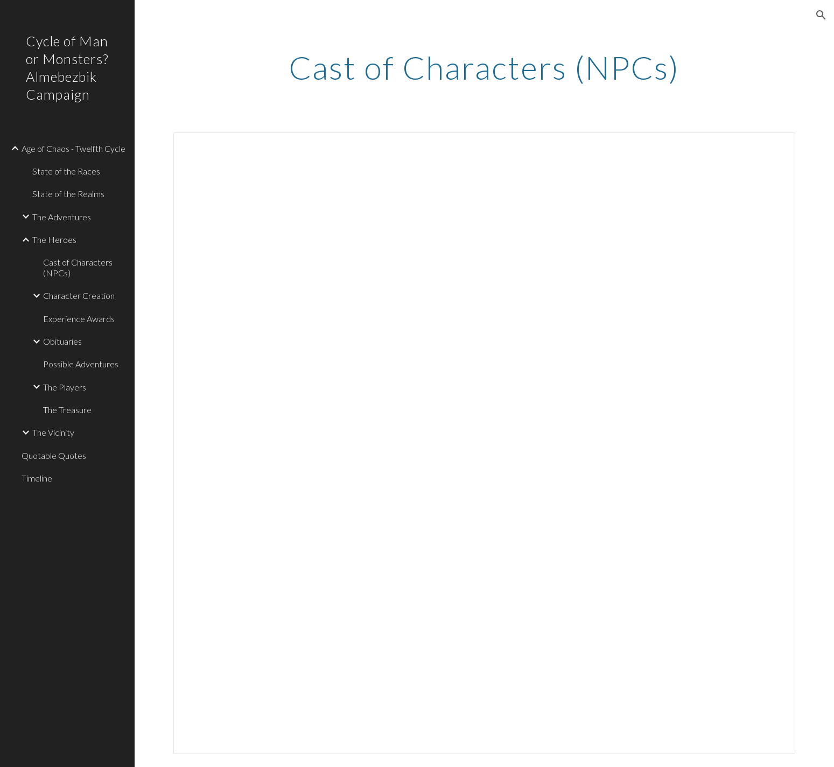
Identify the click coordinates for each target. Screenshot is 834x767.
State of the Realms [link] (68, 194)
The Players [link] (64, 387)
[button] (821, 15)
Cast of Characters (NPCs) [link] (78, 267)
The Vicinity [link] (53, 432)
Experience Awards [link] (79, 318)
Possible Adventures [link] (80, 364)
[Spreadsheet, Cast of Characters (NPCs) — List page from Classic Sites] (484, 443)
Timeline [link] (37, 478)
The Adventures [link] (61, 217)
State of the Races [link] (66, 171)
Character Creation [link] (79, 295)
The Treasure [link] (67, 410)
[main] (484, 67)
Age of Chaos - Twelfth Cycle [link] (73, 148)
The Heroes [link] (54, 239)
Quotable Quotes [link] (54, 455)
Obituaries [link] (62, 341)
